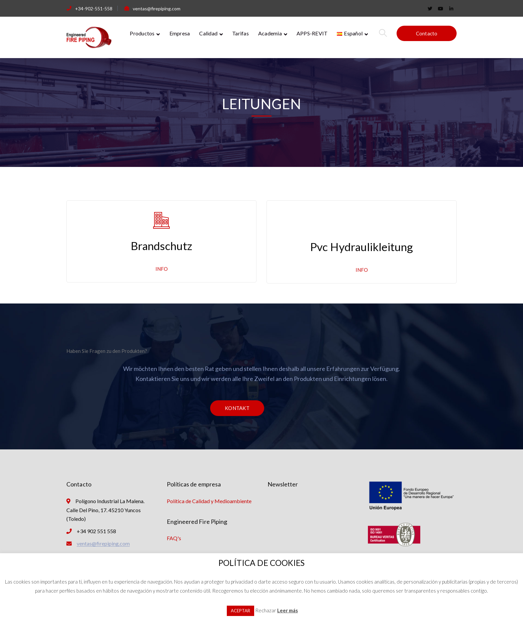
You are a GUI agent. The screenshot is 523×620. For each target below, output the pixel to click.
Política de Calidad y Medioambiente (209, 501)
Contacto (427, 33)
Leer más (287, 610)
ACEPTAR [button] (240, 610)
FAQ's (174, 538)
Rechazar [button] (265, 610)
